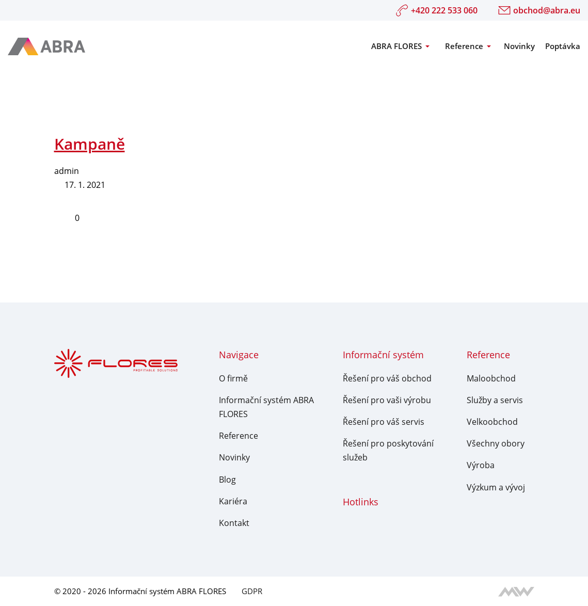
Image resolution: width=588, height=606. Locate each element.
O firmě (233, 378)
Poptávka (562, 46)
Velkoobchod (492, 421)
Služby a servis (495, 400)
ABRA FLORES (396, 46)
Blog (227, 479)
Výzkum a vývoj (496, 487)
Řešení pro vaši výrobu (387, 400)
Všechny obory (496, 443)
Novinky (519, 46)
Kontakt (234, 523)
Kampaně (89, 143)
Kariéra (233, 501)
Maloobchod (491, 378)
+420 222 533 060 (437, 10)
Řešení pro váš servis (383, 421)
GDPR (252, 591)
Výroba (481, 465)
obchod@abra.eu (539, 10)
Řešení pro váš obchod (387, 378)
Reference (464, 46)
